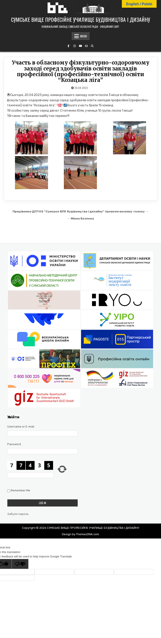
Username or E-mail (20, 426)
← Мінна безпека (80, 218)
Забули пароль (18, 514)
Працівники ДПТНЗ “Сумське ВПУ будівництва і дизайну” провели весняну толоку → (80, 211)
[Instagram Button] (74, 46)
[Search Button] (92, 46)
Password (14, 444)
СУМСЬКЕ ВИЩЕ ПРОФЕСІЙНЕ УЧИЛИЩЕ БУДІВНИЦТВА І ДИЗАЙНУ (80, 19)
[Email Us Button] (86, 46)
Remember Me (20, 490)
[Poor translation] (20, 564)
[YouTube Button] (80, 46)
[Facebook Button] (68, 46)
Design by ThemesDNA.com (80, 534)
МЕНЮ (83, 36)
